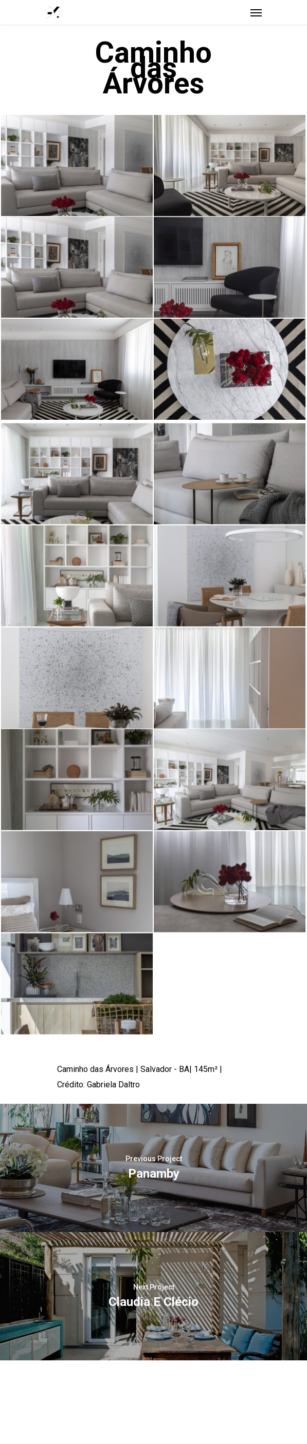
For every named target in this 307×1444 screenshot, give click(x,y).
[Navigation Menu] (256, 12)
